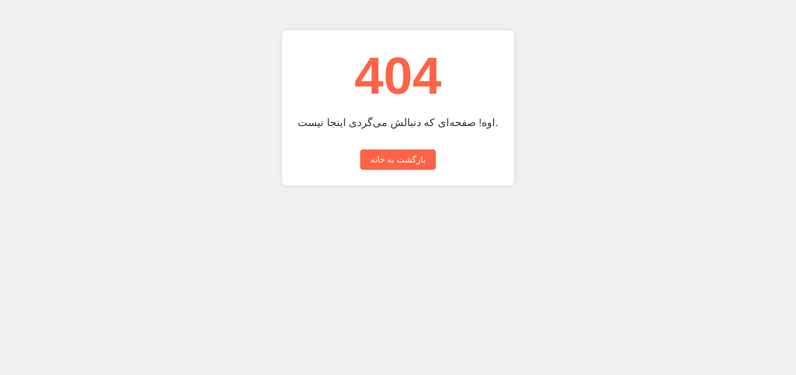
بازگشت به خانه (398, 159)
